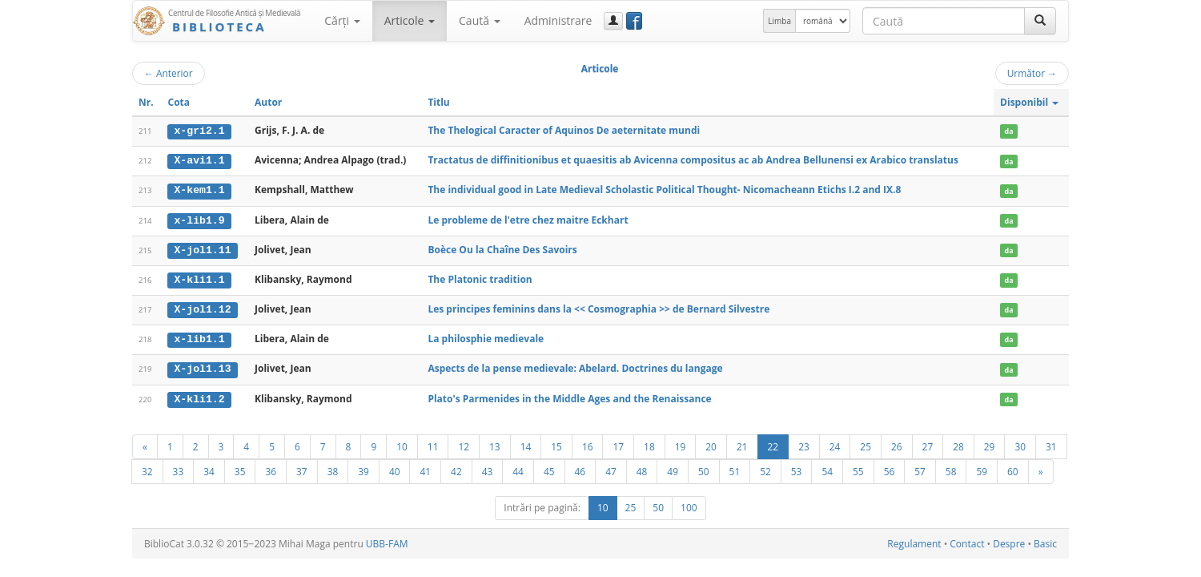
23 (803, 443)
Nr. (146, 102)
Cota (178, 102)
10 (402, 443)
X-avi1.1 (199, 160)
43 (487, 468)
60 (1012, 468)
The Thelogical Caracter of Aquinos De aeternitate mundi (564, 130)
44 (518, 468)
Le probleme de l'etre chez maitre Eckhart (528, 218)
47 (611, 468)
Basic (1045, 540)
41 (425, 468)
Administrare (558, 20)
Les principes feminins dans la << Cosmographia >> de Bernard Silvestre (598, 307)
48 (642, 468)
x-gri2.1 (199, 130)
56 (889, 468)
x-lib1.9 (199, 219)
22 (773, 443)
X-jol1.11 (202, 248)
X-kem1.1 (199, 190)
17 (618, 443)
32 (147, 468)
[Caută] (1040, 20)
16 (587, 443)
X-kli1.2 (199, 396)
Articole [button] (409, 20)
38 (333, 468)
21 (742, 443)
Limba (779, 20)
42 (456, 468)
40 (394, 468)
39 (363, 468)
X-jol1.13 (202, 366)
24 (835, 443)
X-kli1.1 (199, 278)
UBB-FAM (387, 540)
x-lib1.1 (199, 337)
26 (896, 443)
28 (958, 443)
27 (928, 443)
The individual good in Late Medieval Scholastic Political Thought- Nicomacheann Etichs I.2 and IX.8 (664, 189)
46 (580, 468)
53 (796, 468)
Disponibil (1029, 102)
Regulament (914, 540)
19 (680, 443)
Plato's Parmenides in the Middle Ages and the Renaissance (569, 395)
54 (827, 468)
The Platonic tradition (480, 277)
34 (209, 468)
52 (765, 468)
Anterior (168, 73)
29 (989, 443)
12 (463, 443)
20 (711, 443)
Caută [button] (479, 20)
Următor (1032, 73)
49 (672, 468)
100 (689, 504)
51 (735, 468)
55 (858, 468)
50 (703, 468)
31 (1051, 443)
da (1008, 131)
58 (951, 468)
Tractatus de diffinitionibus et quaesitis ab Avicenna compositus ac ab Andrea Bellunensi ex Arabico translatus (693, 160)
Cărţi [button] (341, 20)
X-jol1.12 (202, 308)
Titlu (438, 102)
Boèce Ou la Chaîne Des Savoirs (502, 248)
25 (865, 443)
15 (556, 443)
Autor (268, 102)
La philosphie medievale (486, 337)
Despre (1009, 540)
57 (920, 468)
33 (178, 468)
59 (981, 468)
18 (649, 443)
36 (270, 468)
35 (240, 468)
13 (494, 443)
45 (549, 468)
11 (433, 443)
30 (1020, 443)
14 (526, 443)
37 (301, 468)
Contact (967, 540)
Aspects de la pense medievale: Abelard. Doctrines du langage (575, 366)
